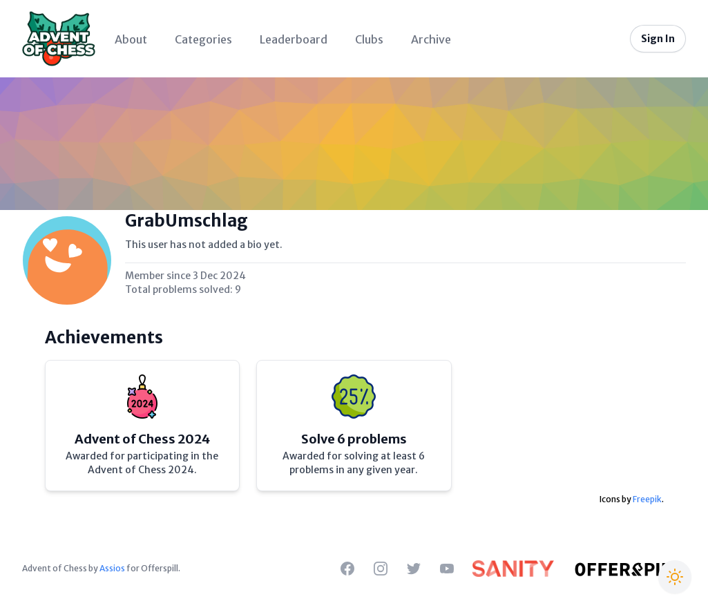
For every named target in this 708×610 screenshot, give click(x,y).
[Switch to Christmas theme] (674, 576)
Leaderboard (293, 39)
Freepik (647, 499)
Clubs (369, 39)
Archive (431, 39)
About (131, 39)
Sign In (658, 38)
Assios (112, 568)
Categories (203, 39)
